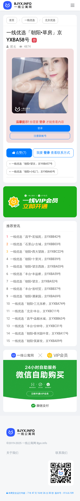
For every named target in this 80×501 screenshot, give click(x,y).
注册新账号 (40, 135)
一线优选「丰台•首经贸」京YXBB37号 (35, 288)
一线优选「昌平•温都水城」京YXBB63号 (38, 318)
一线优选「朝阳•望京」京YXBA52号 (34, 281)
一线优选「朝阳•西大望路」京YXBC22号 (37, 251)
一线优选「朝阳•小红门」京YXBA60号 (32, 171)
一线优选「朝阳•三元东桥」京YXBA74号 (39, 303)
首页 (11, 20)
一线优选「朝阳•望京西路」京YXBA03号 (37, 266)
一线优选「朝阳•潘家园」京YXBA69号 (35, 296)
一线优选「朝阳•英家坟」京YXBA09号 (37, 341)
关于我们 (12, 452)
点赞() (19, 153)
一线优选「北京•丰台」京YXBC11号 (36, 311)
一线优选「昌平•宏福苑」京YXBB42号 (35, 236)
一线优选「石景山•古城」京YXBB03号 (35, 244)
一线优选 (30, 20)
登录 (40, 128)
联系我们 (61, 452)
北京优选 (50, 20)
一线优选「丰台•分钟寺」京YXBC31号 (37, 326)
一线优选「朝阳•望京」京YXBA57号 (30, 163)
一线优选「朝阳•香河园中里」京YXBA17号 (40, 333)
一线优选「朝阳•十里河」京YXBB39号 (35, 259)
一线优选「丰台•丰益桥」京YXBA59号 (35, 274)
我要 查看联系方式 (53, 153)
